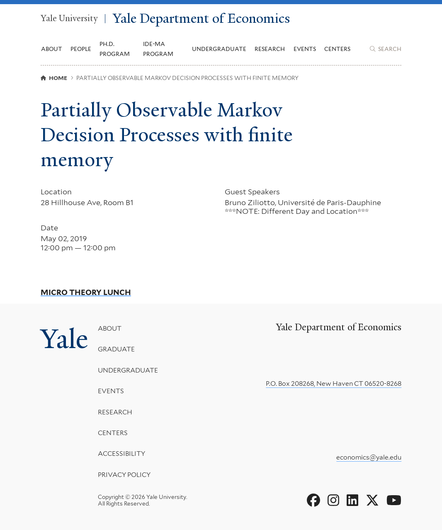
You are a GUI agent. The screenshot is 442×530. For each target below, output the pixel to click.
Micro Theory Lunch (86, 292)
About (109, 328)
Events (305, 49)
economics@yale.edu (368, 457)
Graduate (116, 349)
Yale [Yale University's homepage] (64, 339)
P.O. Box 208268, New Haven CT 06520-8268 (333, 383)
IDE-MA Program (158, 49)
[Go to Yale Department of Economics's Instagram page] (333, 501)
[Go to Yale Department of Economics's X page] (372, 501)
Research (115, 412)
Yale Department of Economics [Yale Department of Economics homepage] (201, 19)
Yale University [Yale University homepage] (69, 18)
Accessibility (121, 453)
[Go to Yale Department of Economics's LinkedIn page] (352, 501)
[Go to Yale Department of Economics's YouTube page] (393, 501)
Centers (337, 49)
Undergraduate (128, 370)
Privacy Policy (124, 474)
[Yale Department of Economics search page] (385, 49)
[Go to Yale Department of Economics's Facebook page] (313, 501)
